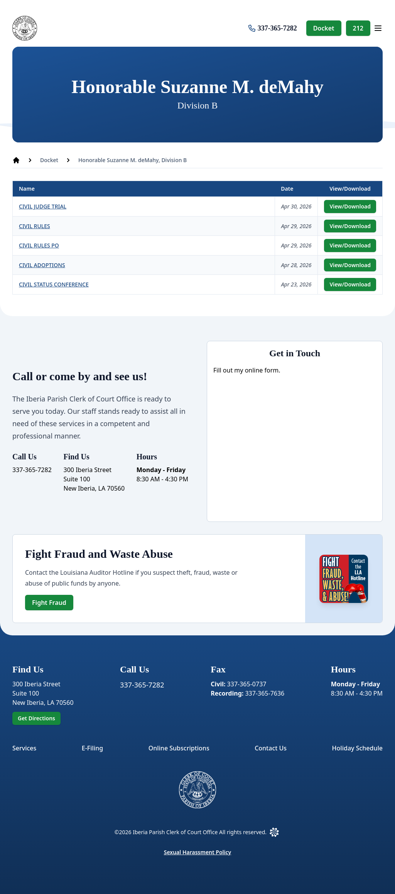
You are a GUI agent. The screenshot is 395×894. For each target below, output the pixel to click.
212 (358, 28)
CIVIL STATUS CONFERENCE (54, 284)
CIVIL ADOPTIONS (42, 265)
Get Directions (36, 718)
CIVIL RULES (34, 226)
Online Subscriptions (179, 748)
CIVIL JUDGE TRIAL (42, 206)
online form (262, 370)
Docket (323, 28)
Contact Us (271, 748)
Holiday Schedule (357, 748)
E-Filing (92, 748)
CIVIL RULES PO (39, 245)
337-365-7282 (277, 28)
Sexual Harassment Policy (197, 852)
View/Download (350, 206)
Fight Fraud (49, 602)
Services (24, 748)
